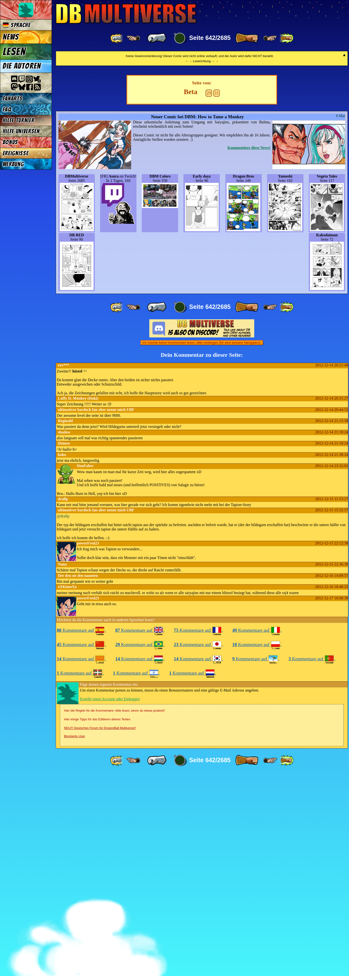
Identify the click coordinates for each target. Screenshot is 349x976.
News (11, 37)
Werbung (13, 164)
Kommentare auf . (81, 832)
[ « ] (156, 38)
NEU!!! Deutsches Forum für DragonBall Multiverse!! (100, 930)
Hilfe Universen (21, 131)
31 (216, 295)
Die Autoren (22, 66)
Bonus (10, 142)
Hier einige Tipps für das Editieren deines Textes (97, 921)
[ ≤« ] (133, 38)
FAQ (7, 109)
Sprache (17, 25)
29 (208, 295)
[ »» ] (286, 38)
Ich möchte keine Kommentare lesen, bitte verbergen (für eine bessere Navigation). (201, 545)
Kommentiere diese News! (249, 350)
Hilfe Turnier (18, 120)
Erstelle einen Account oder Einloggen (110, 901)
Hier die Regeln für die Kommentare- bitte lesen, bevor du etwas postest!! (114, 913)
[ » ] (246, 38)
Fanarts (13, 99)
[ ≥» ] (270, 38)
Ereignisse (16, 153)
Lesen (14, 51)
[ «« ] (117, 38)
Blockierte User (74, 938)
